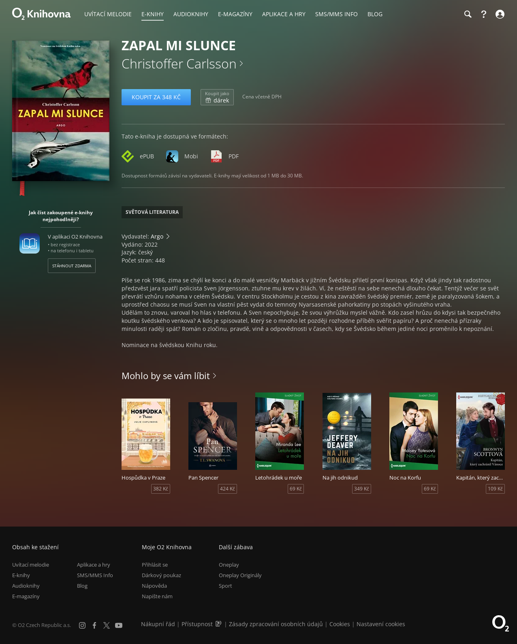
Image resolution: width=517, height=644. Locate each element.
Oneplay (229, 564)
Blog (82, 586)
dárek (217, 97)
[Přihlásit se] (499, 14)
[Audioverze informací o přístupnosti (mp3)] (219, 623)
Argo (157, 236)
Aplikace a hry (93, 564)
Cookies (339, 624)
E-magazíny (26, 596)
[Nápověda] (484, 14)
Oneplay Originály (240, 575)
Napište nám (157, 596)
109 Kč (495, 488)
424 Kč (227, 488)
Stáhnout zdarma (71, 266)
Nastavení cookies (381, 624)
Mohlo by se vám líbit (166, 375)
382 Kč (160, 488)
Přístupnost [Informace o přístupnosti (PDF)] (197, 624)
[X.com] (106, 625)
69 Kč (296, 488)
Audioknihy (26, 586)
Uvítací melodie (30, 564)
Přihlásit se (155, 564)
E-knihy (21, 575)
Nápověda (154, 586)
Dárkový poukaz (161, 575)
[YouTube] (119, 625)
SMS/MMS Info (95, 575)
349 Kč (361, 488)
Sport (225, 586)
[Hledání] (467, 14)
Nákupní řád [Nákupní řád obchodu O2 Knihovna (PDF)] (158, 624)
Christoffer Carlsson (179, 63)
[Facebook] (94, 625)
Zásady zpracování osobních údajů (276, 624)
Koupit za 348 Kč (156, 97)
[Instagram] (82, 625)
